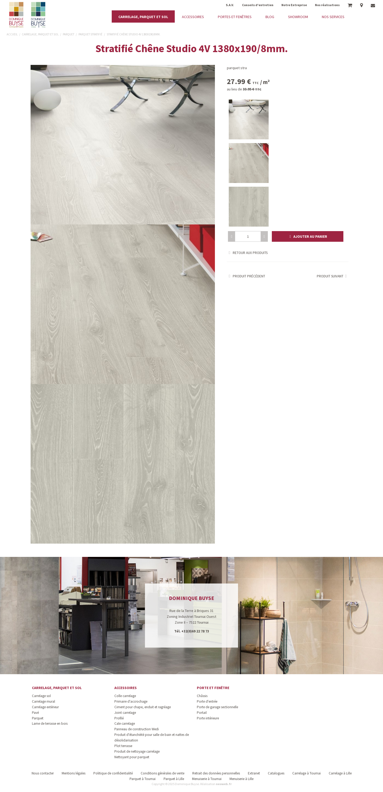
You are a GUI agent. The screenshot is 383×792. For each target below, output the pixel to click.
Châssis (202, 696)
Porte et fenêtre (213, 687)
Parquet (37, 718)
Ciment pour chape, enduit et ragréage (142, 707)
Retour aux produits (247, 253)
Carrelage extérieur (45, 707)
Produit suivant (332, 276)
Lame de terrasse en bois (50, 723)
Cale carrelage (124, 723)
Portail (202, 712)
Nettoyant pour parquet (131, 757)
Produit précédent (246, 276)
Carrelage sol (41, 696)
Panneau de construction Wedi (136, 729)
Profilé (119, 718)
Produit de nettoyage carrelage (137, 751)
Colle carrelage (125, 696)
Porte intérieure (208, 718)
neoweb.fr (224, 784)
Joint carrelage (125, 712)
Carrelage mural (43, 701)
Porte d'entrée (207, 701)
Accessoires (125, 687)
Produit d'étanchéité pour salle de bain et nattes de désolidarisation (151, 737)
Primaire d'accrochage (130, 701)
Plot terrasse (123, 746)
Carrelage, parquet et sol (57, 687)
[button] (307, 236)
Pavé (35, 712)
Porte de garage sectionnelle (217, 707)
